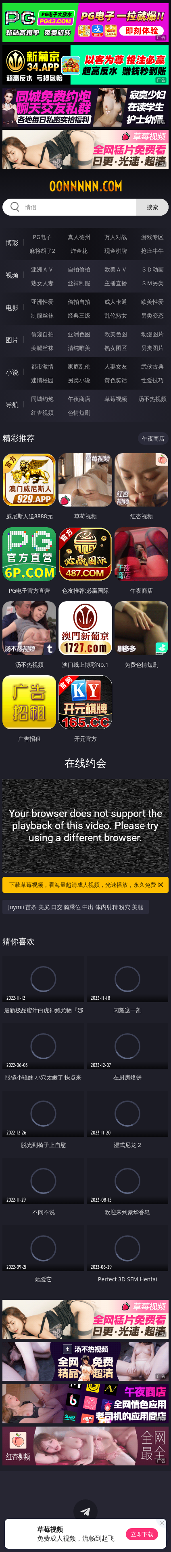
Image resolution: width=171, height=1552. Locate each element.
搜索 (152, 207)
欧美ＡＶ (115, 269)
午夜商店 (79, 399)
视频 (12, 275)
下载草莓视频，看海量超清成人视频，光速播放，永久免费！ (87, 885)
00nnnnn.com (85, 186)
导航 (12, 404)
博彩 (12, 242)
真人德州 (79, 237)
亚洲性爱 (42, 301)
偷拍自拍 (79, 301)
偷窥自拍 (42, 334)
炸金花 (79, 250)
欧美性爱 (152, 301)
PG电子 (42, 237)
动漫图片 (152, 334)
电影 (12, 307)
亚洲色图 (79, 334)
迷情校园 (42, 380)
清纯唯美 (79, 348)
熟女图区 (115, 348)
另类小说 (79, 380)
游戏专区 (152, 237)
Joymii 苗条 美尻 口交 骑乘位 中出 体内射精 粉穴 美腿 (75, 907)
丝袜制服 (79, 283)
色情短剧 (79, 412)
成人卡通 (115, 301)
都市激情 (42, 366)
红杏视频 (42, 412)
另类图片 (152, 348)
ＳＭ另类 (152, 283)
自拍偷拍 (79, 269)
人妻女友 (115, 366)
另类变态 (152, 315)
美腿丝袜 (42, 348)
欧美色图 (115, 334)
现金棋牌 (115, 250)
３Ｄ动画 (152, 269)
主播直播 (115, 283)
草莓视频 (115, 399)
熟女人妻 (42, 283)
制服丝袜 (42, 315)
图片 (12, 339)
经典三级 (79, 315)
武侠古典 (152, 366)
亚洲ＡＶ (42, 269)
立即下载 (142, 1534)
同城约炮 (42, 399)
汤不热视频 (152, 399)
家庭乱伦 (79, 366)
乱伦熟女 (115, 315)
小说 (12, 372)
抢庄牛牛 (152, 250)
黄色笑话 (115, 380)
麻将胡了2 (42, 250)
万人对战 (115, 237)
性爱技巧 (152, 380)
